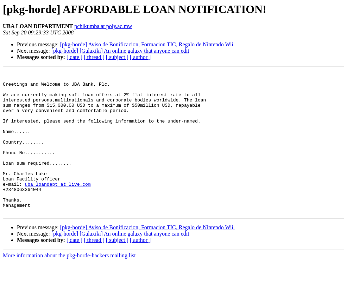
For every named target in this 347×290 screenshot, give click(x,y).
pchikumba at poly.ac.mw (103, 26)
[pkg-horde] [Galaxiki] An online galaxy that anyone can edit (120, 51)
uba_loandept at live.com (57, 207)
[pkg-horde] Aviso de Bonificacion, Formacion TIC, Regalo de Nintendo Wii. (147, 44)
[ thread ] (94, 57)
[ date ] (74, 57)
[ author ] (140, 57)
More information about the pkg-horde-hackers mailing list (69, 284)
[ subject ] (117, 57)
